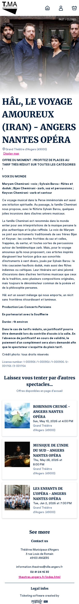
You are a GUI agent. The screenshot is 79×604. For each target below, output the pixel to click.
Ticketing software (33, 578)
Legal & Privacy (39, 594)
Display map (11, 153)
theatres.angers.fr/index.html (39, 559)
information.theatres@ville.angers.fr (39, 549)
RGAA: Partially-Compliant (39, 598)
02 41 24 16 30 (39, 554)
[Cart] (74, 8)
